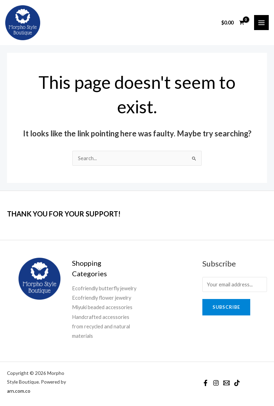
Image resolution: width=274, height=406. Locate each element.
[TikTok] (237, 383)
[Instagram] (216, 383)
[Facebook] (205, 383)
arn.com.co (18, 391)
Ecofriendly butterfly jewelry (104, 288)
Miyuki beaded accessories (102, 307)
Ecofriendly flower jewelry (101, 298)
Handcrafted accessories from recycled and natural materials (101, 326)
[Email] (226, 383)
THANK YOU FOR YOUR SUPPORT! (64, 213)
